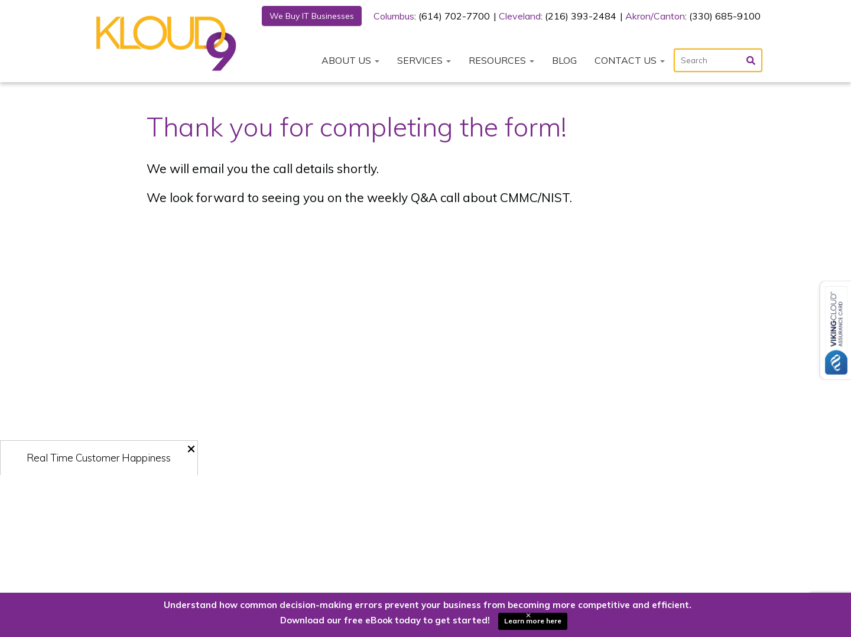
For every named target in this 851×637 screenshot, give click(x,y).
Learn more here (532, 620)
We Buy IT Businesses (311, 16)
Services (424, 60)
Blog (564, 60)
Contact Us (630, 60)
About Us (350, 60)
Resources (501, 60)
